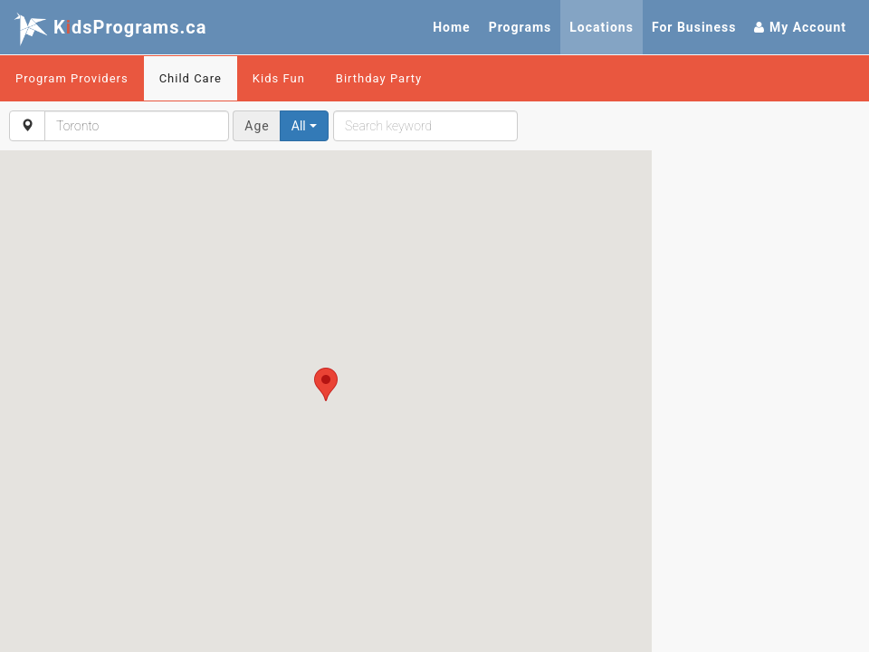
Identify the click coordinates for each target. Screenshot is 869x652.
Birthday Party (379, 78)
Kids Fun (279, 78)
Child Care (190, 78)
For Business (694, 27)
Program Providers (72, 78)
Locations (601, 27)
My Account (800, 27)
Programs (520, 27)
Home (451, 27)
